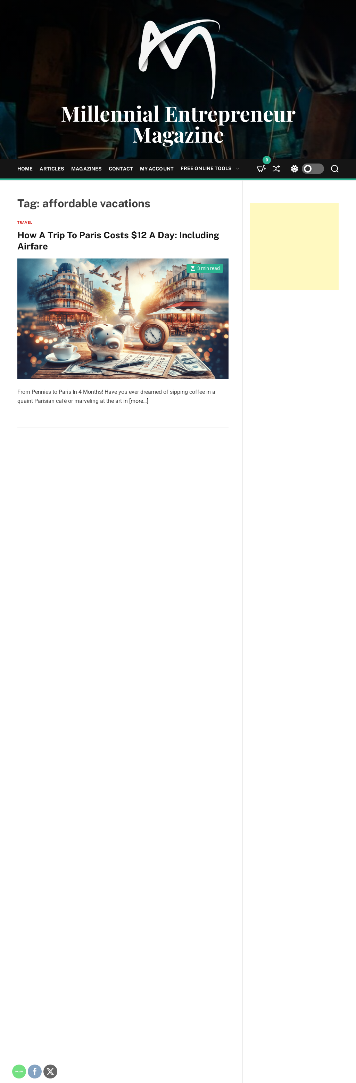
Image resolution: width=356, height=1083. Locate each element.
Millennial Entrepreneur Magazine (178, 123)
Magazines (86, 169)
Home (25, 169)
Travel (24, 222)
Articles (52, 169)
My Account (157, 169)
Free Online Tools (210, 169)
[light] (305, 168)
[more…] (138, 401)
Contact (121, 169)
